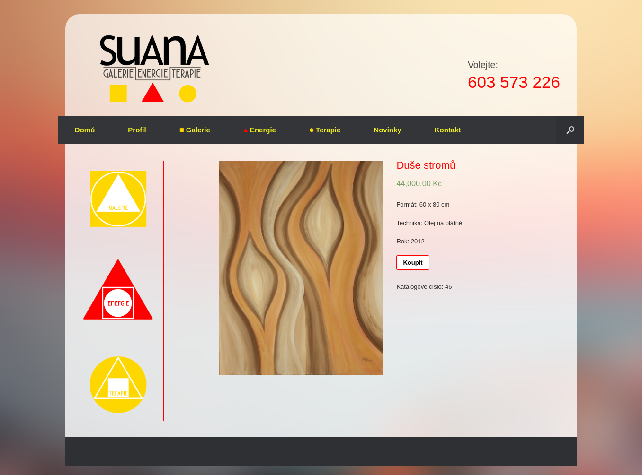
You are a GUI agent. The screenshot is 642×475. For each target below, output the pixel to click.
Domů (85, 130)
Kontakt (448, 130)
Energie (259, 130)
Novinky (387, 130)
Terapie (324, 130)
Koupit (412, 262)
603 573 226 (514, 82)
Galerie (194, 130)
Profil (137, 130)
